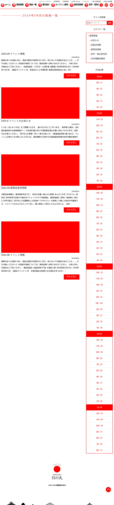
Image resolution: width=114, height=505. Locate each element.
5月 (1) (99, 83)
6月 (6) (99, 370)
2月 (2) (99, 174)
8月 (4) (99, 138)
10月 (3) (99, 125)
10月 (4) (99, 426)
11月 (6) (99, 419)
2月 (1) (99, 101)
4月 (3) (99, 162)
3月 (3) (99, 95)
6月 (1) (99, 450)
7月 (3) (99, 364)
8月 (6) (99, 358)
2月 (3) (99, 321)
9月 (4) (99, 132)
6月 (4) (99, 150)
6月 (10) (99, 303)
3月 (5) (99, 389)
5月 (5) (99, 309)
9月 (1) (99, 432)
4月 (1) (99, 242)
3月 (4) (99, 168)
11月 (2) (99, 346)
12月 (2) (99, 272)
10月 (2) (99, 205)
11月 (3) (99, 119)
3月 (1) (99, 315)
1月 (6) (99, 260)
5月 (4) (99, 156)
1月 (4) (99, 107)
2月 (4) (99, 395)
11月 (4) (99, 199)
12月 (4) (99, 413)
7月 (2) (99, 144)
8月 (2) (99, 297)
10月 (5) (99, 285)
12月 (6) (99, 193)
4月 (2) (99, 89)
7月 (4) (99, 223)
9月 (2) (99, 211)
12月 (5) (99, 340)
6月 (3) (99, 230)
